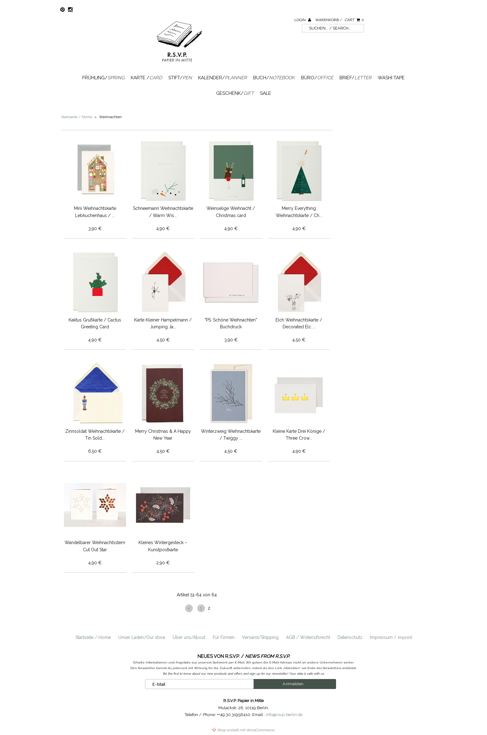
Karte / (146, 78)
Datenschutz (350, 637)
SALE (265, 93)
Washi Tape (391, 78)
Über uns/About (189, 637)
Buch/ (274, 78)
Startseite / (76, 117)
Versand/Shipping (260, 637)
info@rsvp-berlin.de (284, 714)
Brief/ (355, 78)
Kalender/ (222, 78)
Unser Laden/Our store (141, 637)
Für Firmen (223, 637)
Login (302, 20)
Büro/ (317, 78)
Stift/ (180, 78)
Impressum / (391, 637)
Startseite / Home (93, 637)
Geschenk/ (235, 93)
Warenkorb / (339, 20)
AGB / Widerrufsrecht (308, 637)
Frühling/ (103, 78)
